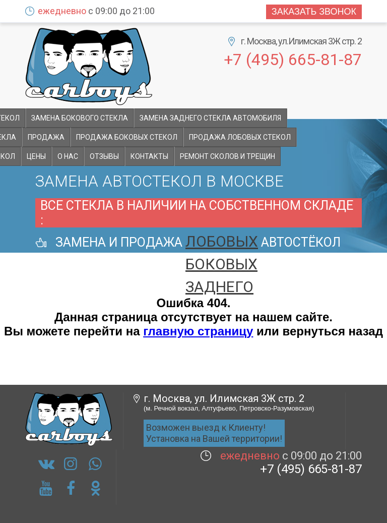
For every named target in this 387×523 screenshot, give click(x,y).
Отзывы (104, 156)
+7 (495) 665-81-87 (293, 59)
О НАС (67, 156)
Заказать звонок (314, 12)
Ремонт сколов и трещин (227, 156)
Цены (36, 156)
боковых (221, 264)
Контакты (149, 156)
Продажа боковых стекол (126, 137)
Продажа (46, 137)
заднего (219, 287)
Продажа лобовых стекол (240, 137)
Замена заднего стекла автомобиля (210, 118)
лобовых (221, 241)
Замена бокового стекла (79, 118)
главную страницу (198, 331)
